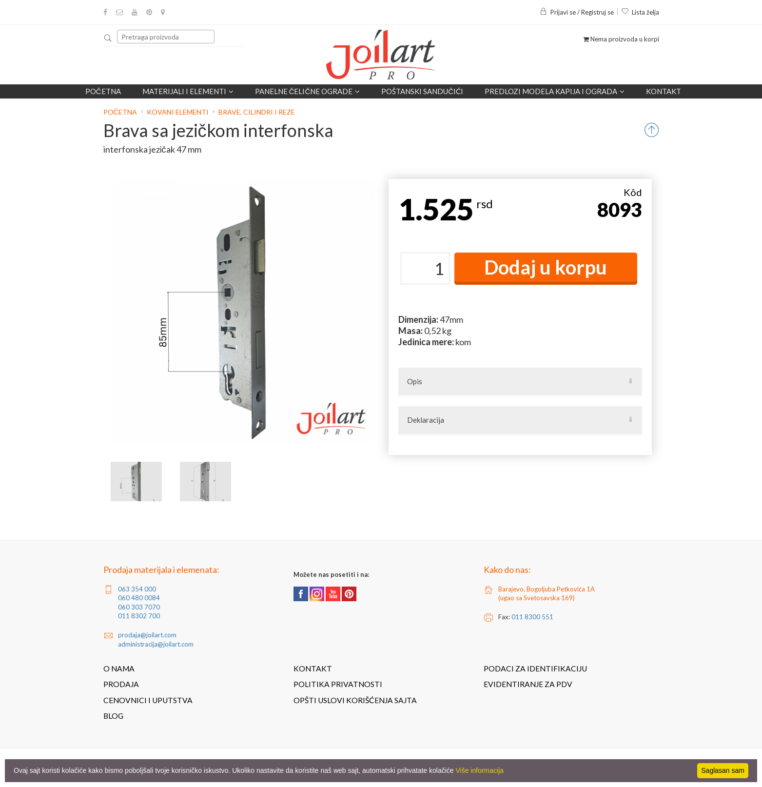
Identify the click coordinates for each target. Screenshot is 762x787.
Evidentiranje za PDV (528, 684)
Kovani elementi (178, 112)
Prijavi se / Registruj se (577, 12)
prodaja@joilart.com (147, 635)
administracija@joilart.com (156, 644)
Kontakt (663, 91)
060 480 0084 (139, 598)
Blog (113, 715)
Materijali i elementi (188, 91)
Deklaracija (425, 419)
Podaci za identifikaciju (535, 668)
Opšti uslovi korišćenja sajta (355, 700)
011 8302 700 (139, 616)
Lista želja (640, 12)
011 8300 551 (532, 617)
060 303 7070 (139, 607)
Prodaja (121, 684)
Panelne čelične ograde (307, 91)
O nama (119, 668)
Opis (414, 381)
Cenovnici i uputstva (148, 700)
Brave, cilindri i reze (256, 112)
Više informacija (480, 770)
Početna (103, 91)
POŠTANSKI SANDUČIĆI (422, 91)
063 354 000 (137, 589)
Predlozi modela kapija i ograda (555, 91)
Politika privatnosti (337, 684)
